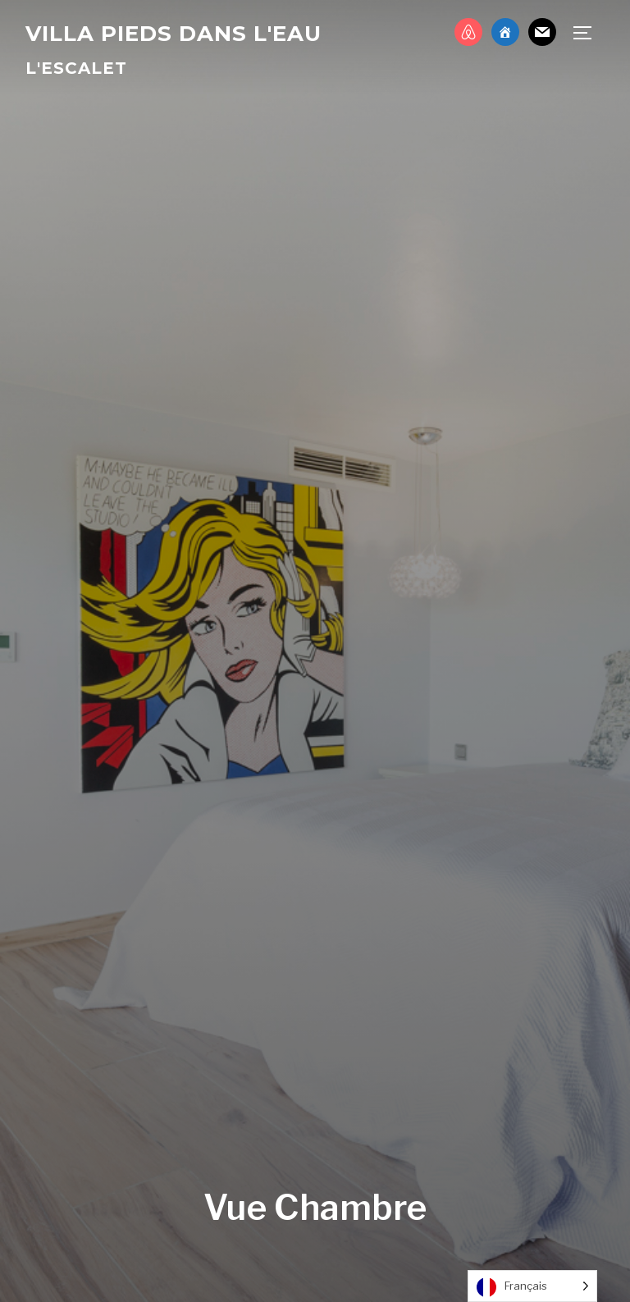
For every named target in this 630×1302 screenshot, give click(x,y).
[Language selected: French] (532, 1286)
